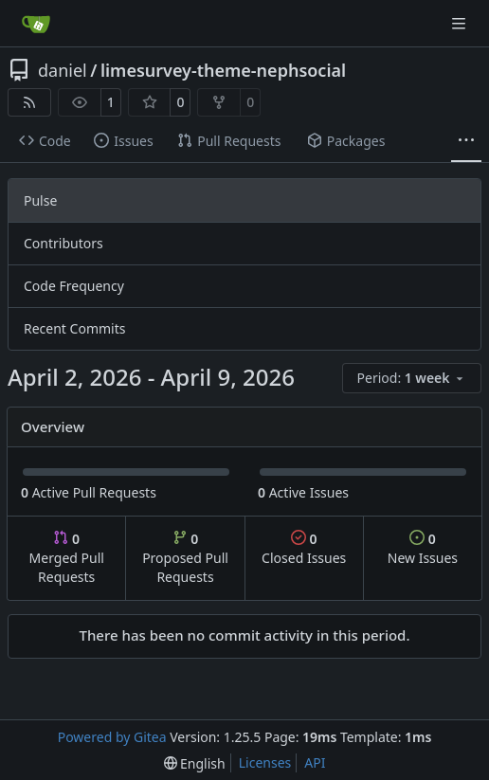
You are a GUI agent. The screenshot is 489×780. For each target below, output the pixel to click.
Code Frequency (74, 286)
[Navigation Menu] (461, 23)
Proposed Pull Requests (185, 558)
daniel (62, 70)
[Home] (36, 24)
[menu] (411, 378)
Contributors (63, 243)
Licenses (265, 762)
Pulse (40, 200)
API (314, 762)
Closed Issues (304, 548)
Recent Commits (74, 328)
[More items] (466, 141)
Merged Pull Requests (66, 558)
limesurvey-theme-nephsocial (223, 70)
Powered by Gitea (112, 737)
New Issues (423, 548)
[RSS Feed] (29, 102)
